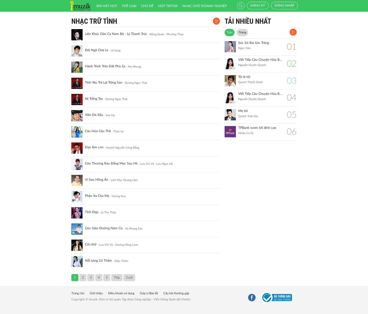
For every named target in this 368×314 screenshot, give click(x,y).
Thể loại (129, 6)
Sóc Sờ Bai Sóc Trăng (253, 43)
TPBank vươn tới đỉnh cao (257, 128)
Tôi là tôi (244, 77)
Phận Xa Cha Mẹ (97, 196)
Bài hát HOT (106, 6)
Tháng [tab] (242, 32)
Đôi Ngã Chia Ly (96, 50)
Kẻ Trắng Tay (94, 98)
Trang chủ (77, 293)
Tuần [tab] (229, 32)
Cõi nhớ (90, 244)
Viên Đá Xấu (94, 115)
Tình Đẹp (91, 212)
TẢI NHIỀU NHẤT (248, 21)
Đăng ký (257, 5)
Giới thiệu (96, 293)
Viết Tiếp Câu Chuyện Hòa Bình (260, 94)
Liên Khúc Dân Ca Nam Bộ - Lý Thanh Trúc (116, 34)
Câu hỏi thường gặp (176, 293)
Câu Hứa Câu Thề (98, 131)
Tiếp (117, 277)
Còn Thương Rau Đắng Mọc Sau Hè (111, 163)
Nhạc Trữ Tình (94, 21)
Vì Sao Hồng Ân (96, 179)
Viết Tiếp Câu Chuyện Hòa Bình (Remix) (260, 59)
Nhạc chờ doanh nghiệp (204, 6)
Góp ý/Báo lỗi (149, 293)
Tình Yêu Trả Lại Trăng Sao (103, 82)
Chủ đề (147, 6)
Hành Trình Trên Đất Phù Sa (105, 66)
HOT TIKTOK (168, 6)
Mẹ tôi (243, 111)
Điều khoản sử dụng (121, 293)
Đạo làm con (94, 147)
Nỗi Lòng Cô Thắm (98, 260)
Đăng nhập (284, 5)
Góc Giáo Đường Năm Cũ (104, 228)
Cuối (129, 277)
